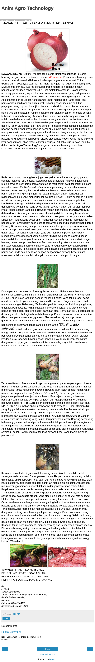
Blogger (52, 659)
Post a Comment (11, 631)
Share (6, 618)
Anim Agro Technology (27, 8)
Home (47, 649)
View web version (47, 654)
